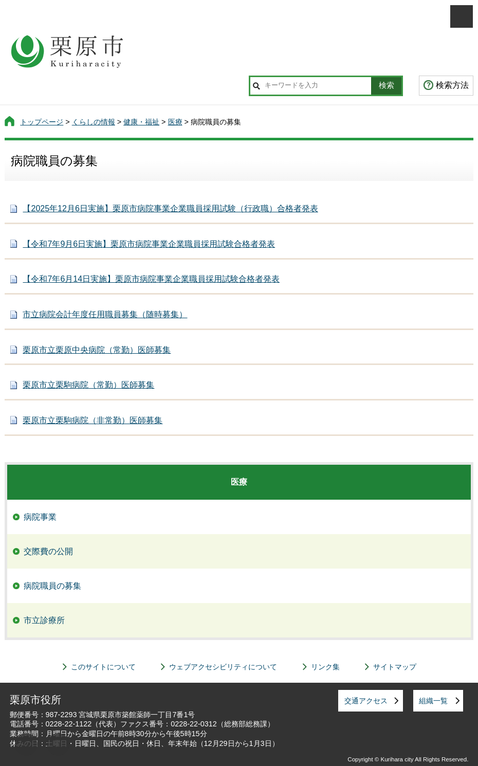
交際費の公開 (48, 551)
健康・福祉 (141, 122)
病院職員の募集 (52, 585)
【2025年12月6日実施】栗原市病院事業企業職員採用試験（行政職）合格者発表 (170, 208)
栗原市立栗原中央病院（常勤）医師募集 (97, 349)
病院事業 (40, 517)
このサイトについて (103, 667)
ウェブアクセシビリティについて (223, 667)
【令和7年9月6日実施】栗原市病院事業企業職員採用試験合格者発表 (149, 244)
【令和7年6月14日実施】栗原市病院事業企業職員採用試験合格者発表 (151, 279)
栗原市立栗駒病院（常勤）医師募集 (88, 384)
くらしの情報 (93, 122)
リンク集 (325, 667)
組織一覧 (433, 701)
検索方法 (452, 85)
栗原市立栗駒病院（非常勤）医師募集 (92, 420)
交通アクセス (366, 701)
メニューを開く (461, 16)
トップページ (41, 122)
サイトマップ (394, 667)
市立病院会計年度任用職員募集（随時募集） (105, 314)
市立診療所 (44, 620)
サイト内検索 (256, 86)
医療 (175, 122)
